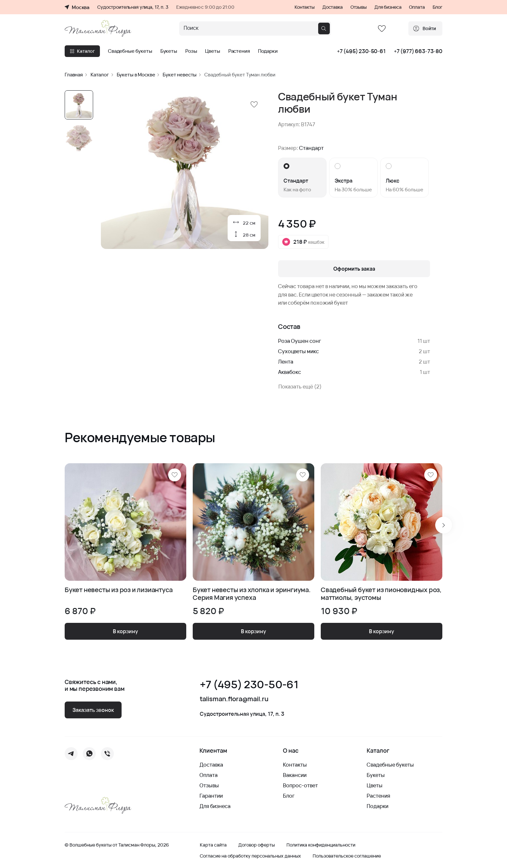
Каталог (82, 51)
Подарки (268, 51)
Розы (191, 51)
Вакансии (295, 775)
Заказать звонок (93, 709)
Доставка (332, 7)
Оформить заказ (354, 268)
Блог (437, 7)
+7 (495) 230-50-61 (361, 51)
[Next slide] (443, 525)
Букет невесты (180, 74)
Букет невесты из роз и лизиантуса (118, 590)
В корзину (125, 631)
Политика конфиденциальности (320, 845)
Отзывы (359, 7)
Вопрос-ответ (300, 785)
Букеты (168, 51)
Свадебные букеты (130, 51)
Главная (74, 74)
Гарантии (211, 795)
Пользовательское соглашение (347, 856)
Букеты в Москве (136, 74)
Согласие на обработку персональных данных (250, 856)
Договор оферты (256, 845)
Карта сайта (213, 845)
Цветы (212, 51)
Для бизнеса (387, 7)
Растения (239, 51)
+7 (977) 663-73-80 (418, 51)
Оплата (417, 7)
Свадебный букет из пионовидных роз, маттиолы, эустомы (381, 593)
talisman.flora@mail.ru (234, 699)
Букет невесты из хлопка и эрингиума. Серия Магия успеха (252, 593)
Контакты (305, 7)
